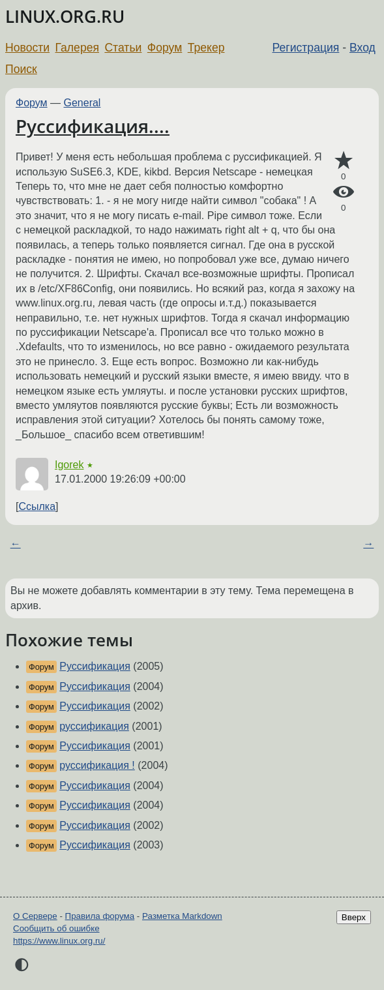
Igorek (69, 464)
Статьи (122, 47)
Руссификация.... (93, 125)
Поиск (21, 69)
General (82, 102)
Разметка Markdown (182, 916)
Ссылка (36, 506)
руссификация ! (96, 765)
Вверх (354, 917)
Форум (164, 47)
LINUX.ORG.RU (65, 16)
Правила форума (100, 916)
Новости (27, 47)
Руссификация (94, 666)
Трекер (206, 47)
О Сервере (35, 916)
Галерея (77, 47)
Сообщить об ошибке (56, 928)
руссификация (94, 726)
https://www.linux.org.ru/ (59, 941)
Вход (362, 47)
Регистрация (306, 47)
